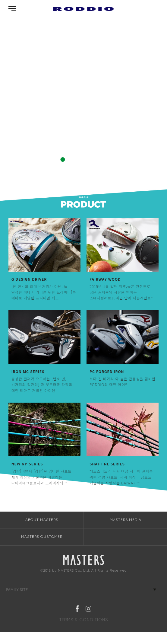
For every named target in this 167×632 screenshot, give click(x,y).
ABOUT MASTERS (41, 520)
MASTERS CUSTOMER (41, 537)
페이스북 (77, 609)
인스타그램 (88, 609)
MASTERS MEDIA (125, 520)
